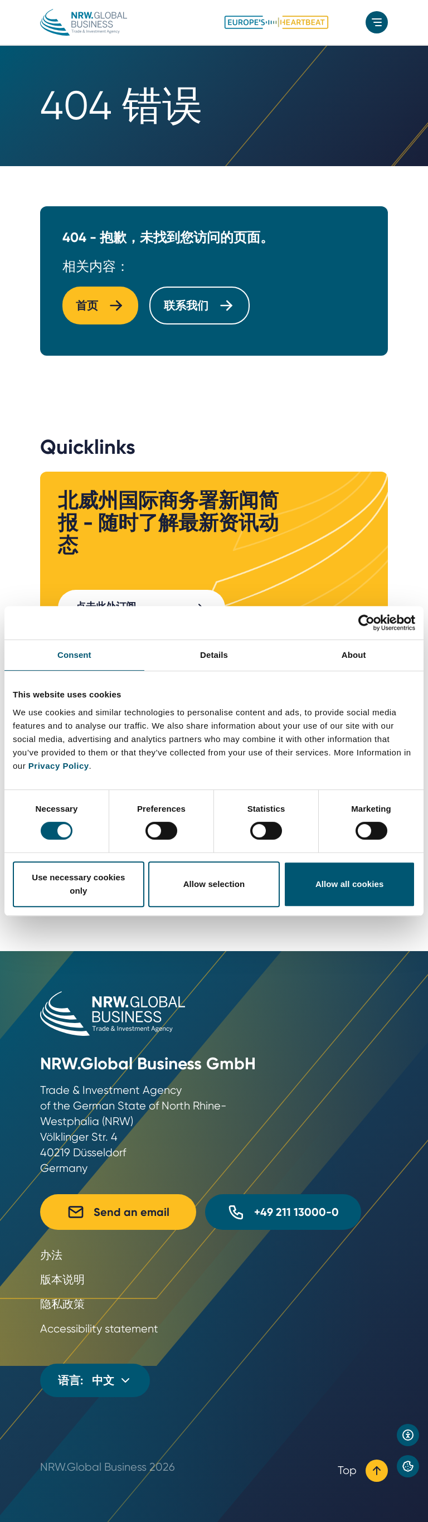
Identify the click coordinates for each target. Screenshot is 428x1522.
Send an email (118, 1212)
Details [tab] (214, 655)
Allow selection (214, 884)
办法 (51, 1255)
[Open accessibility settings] (408, 1435)
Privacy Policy (58, 765)
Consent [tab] (74, 655)
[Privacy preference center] (408, 1466)
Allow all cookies (349, 884)
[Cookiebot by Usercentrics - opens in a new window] (366, 622)
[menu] (377, 22)
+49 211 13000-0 (283, 1212)
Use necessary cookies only (78, 884)
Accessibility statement (99, 1328)
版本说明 (62, 1279)
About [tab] (354, 655)
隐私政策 (62, 1304)
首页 (100, 305)
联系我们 (199, 305)
